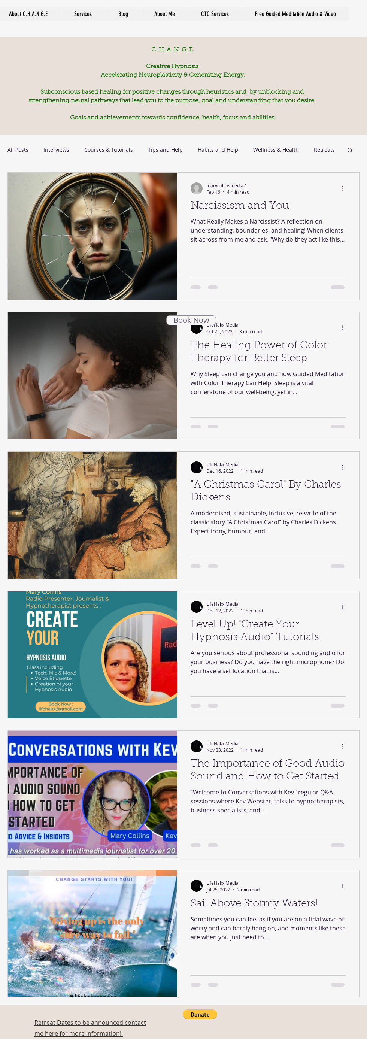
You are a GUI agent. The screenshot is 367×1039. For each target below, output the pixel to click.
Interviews (56, 149)
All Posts (17, 149)
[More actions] (344, 188)
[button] (350, 151)
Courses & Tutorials (108, 149)
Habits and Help (218, 149)
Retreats (324, 149)
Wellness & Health (276, 149)
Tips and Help (165, 149)
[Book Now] (191, 320)
